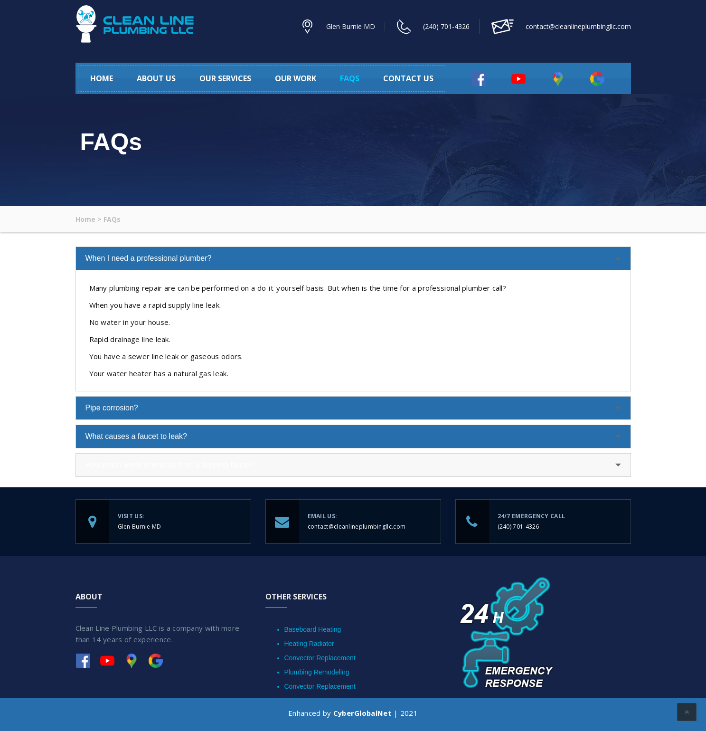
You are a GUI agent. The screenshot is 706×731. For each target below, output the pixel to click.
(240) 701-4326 (446, 26)
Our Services (225, 78)
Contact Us (408, 78)
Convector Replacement (320, 658)
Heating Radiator (309, 643)
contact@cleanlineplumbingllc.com (357, 526)
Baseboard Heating (312, 629)
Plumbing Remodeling (316, 672)
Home (101, 78)
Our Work (295, 78)
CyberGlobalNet (362, 713)
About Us (156, 78)
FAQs (349, 78)
